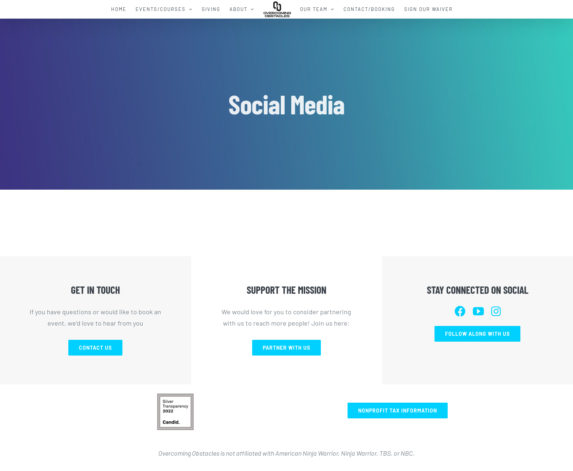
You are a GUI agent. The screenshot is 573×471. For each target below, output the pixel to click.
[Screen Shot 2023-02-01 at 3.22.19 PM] (175, 397)
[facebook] (460, 311)
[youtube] (478, 311)
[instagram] (496, 311)
